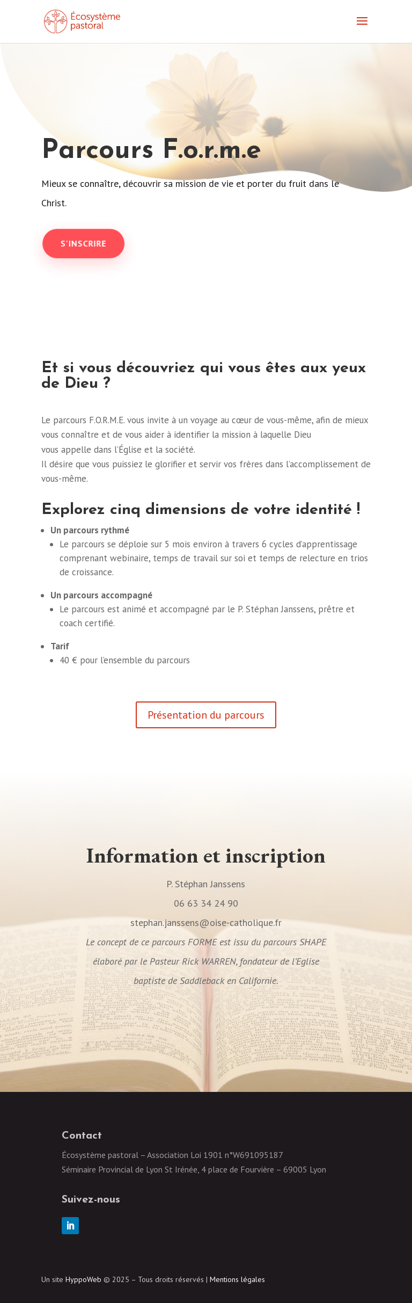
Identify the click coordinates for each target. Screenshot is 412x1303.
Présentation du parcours (206, 715)
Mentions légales (237, 1279)
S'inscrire (95, 243)
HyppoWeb (83, 1279)
